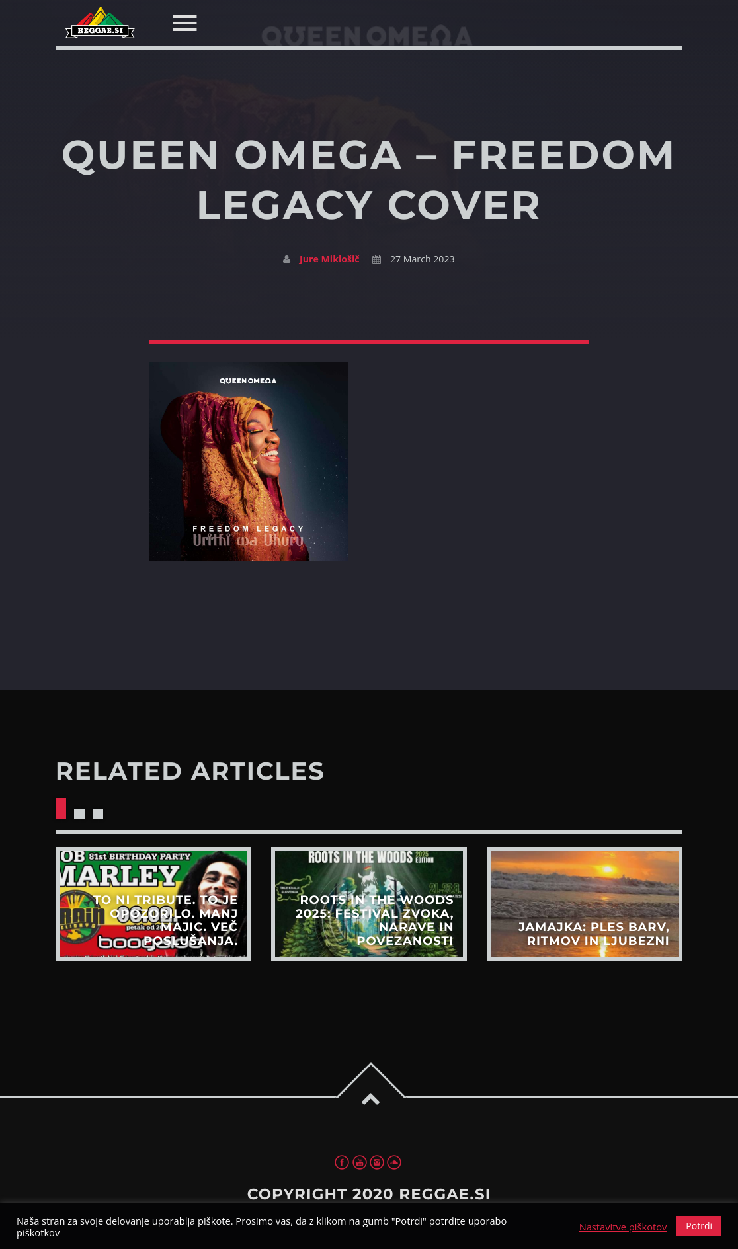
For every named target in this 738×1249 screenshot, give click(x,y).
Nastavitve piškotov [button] (623, 1226)
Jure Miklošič (330, 259)
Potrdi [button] (699, 1225)
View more (153, 904)
